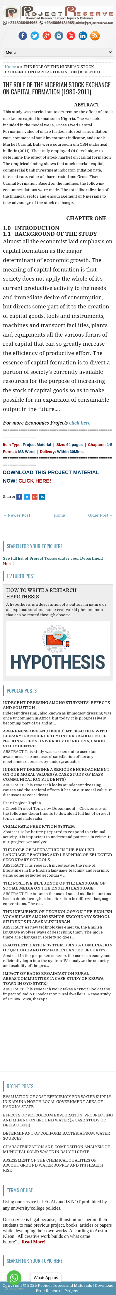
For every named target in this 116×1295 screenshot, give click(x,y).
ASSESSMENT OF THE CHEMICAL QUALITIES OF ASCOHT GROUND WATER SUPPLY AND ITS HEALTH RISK (53, 1165)
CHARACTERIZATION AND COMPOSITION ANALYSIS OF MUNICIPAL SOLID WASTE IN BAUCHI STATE (56, 1149)
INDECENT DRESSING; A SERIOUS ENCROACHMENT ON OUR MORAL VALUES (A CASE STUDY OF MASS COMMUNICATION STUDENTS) (56, 774)
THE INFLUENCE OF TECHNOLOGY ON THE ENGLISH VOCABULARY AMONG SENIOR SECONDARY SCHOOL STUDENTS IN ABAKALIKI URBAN (57, 916)
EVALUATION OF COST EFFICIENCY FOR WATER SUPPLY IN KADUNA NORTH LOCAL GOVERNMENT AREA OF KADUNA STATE (57, 1101)
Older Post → (100, 515)
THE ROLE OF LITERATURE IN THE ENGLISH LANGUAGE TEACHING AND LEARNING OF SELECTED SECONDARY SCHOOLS (57, 855)
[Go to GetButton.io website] (14, 1289)
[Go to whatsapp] (14, 1277)
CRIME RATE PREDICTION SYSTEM (39, 826)
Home (10, 67)
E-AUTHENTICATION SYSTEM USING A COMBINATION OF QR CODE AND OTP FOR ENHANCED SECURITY (57, 947)
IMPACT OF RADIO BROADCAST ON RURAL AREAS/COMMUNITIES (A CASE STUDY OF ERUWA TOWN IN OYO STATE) (53, 978)
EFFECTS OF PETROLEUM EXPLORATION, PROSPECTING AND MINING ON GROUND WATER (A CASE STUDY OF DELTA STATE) (58, 1120)
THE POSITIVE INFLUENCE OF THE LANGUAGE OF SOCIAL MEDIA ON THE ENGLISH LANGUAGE (54, 885)
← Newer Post (16, 515)
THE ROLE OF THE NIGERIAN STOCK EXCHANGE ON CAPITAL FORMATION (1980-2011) (57, 88)
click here (79, 423)
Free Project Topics (22, 803)
